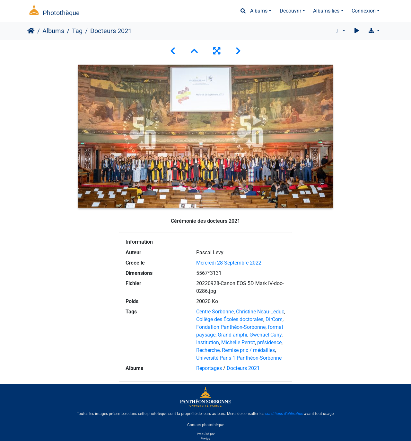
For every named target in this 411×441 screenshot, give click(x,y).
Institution (207, 342)
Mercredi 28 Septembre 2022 (228, 263)
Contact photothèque (205, 424)
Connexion (364, 11)
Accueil (31, 31)
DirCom (274, 319)
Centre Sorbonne (215, 312)
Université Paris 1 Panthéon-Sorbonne (239, 358)
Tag (77, 31)
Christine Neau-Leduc (260, 312)
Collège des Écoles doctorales (229, 319)
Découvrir (290, 11)
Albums (258, 11)
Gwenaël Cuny (265, 335)
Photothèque (61, 13)
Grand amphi (232, 335)
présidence (269, 342)
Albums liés (326, 11)
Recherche (208, 350)
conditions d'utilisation (284, 413)
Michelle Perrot (238, 342)
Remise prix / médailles (248, 350)
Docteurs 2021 (243, 368)
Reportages (209, 368)
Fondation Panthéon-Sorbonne (231, 327)
